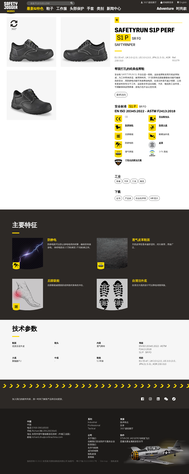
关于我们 (92, 438)
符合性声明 (141, 198)
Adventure (165, 9)
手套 (90, 9)
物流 (142, 181)
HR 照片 (154, 198)
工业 (118, 176)
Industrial (92, 422)
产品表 (128, 198)
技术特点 (124, 422)
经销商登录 (167, 2)
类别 (100, 9)
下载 (118, 191)
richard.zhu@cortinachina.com (47, 437)
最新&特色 (35, 9)
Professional (94, 425)
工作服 (61, 9)
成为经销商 (93, 450)
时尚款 (181, 9)
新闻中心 (114, 9)
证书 (118, 198)
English (183, 2)
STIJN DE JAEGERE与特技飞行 (135, 438)
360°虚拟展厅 (149, 2)
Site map (104, 461)
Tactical (91, 428)
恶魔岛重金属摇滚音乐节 (131, 441)
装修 (118, 181)
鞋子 (49, 9)
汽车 (126, 181)
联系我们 (92, 444)
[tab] (148, 177)
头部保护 (77, 9)
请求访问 (121, 94)
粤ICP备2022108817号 (86, 461)
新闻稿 (91, 457)
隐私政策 (92, 454)
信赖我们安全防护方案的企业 (101, 441)
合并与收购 (93, 447)
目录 (122, 425)
